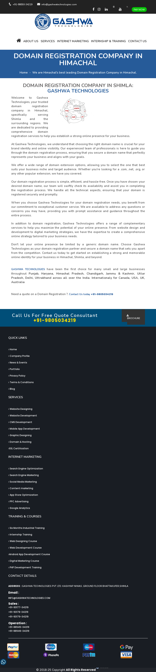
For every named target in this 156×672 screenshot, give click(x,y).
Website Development (22, 415)
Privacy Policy (16, 375)
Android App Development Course (29, 554)
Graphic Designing (20, 435)
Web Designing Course (22, 541)
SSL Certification (18, 448)
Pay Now (139, 9)
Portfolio (14, 369)
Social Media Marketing (22, 481)
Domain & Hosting (19, 441)
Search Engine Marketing (23, 475)
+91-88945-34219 (18, 627)
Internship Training (20, 534)
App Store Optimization (23, 495)
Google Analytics (19, 508)
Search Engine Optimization (25, 468)
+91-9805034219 (102, 294)
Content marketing (20, 488)
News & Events (17, 362)
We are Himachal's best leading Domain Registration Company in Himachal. (84, 72)
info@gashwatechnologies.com (29, 598)
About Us (30, 41)
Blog (11, 388)
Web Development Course (25, 547)
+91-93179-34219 (18, 616)
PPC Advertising (18, 501)
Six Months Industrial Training (26, 528)
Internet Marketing (73, 41)
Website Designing (20, 409)
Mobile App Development (24, 428)
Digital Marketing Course (23, 560)
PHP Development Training (24, 567)
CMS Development (20, 422)
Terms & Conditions (21, 382)
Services (48, 41)
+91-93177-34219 (18, 607)
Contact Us (137, 41)
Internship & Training (108, 41)
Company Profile (19, 356)
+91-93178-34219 (18, 612)
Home (24, 72)
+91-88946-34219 (18, 631)
